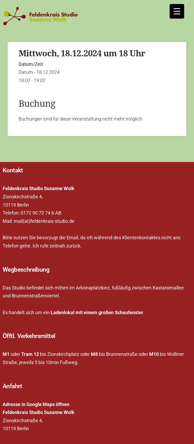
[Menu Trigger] (177, 11)
